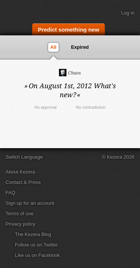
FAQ (10, 192)
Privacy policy (20, 224)
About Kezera (20, 172)
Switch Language (24, 157)
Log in (127, 13)
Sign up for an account (30, 203)
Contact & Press (23, 182)
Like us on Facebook (37, 255)
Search (130, 28)
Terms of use (19, 213)
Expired (80, 47)
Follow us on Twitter (36, 245)
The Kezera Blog (33, 234)
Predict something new (68, 29)
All (53, 47)
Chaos (70, 73)
